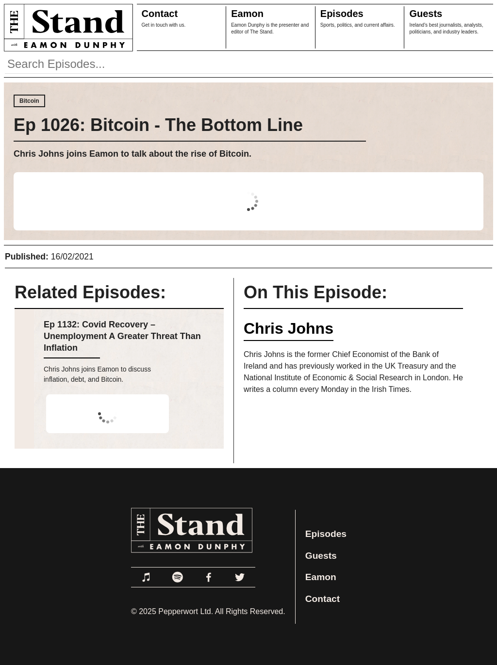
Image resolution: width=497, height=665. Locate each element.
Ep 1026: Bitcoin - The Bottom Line (158, 125)
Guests (425, 13)
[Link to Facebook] (208, 577)
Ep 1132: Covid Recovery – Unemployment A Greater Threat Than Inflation (122, 336)
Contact (160, 13)
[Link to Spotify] (177, 577)
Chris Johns (288, 328)
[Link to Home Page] (66, 27)
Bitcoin (29, 100)
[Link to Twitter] (239, 577)
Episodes (342, 13)
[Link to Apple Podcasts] (146, 577)
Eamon (247, 13)
